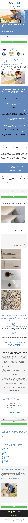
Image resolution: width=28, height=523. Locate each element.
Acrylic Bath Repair (5, 460)
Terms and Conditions (16, 520)
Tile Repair (4, 452)
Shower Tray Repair (5, 448)
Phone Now (14, 39)
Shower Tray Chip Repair (6, 449)
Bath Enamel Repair (5, 462)
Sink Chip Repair (5, 457)
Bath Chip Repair (5, 461)
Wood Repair (4, 453)
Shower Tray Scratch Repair (7, 450)
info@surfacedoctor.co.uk (8, 520)
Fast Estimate (14, 424)
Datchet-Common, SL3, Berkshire (19, 519)
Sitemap (22, 520)
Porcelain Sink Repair (5, 458)
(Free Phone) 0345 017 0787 (8, 519)
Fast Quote (14, 196)
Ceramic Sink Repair (5, 456)
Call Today (14, 421)
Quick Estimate (14, 41)
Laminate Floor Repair (6, 454)
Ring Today (14, 504)
